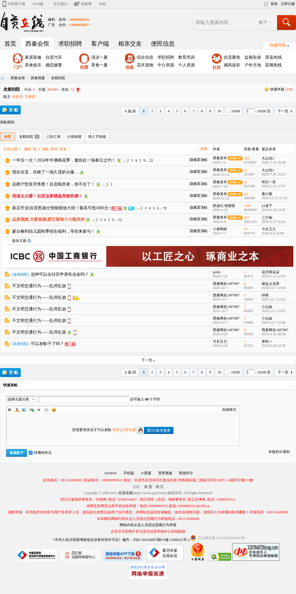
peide (217, 272)
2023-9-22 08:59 (274, 334)
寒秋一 (267, 341)
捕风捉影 (232, 65)
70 (164, 208)
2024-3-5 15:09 (273, 233)
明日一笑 (269, 182)
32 (245, 182)
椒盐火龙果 (270, 284)
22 (151, 160)
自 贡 (148, 487)
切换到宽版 (265, 4)
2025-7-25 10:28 (274, 162)
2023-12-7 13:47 (274, 311)
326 (246, 158)
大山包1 (268, 158)
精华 (54, 149)
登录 (274, 4)
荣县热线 (273, 57)
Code (46, 410)
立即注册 (288, 4)
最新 (27, 149)
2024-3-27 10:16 (274, 221)
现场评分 (186, 473)
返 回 (132, 111)
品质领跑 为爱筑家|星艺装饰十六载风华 (48, 219)
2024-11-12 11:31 (274, 198)
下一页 (283, 111)
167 (246, 217)
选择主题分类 (18, 399)
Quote (39, 410)
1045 (247, 206)
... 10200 (234, 111)
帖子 (263, 22)
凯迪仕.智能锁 (224, 206)
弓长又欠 (269, 229)
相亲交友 (130, 43)
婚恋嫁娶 (54, 65)
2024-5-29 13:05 (274, 210)
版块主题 (19, 241)
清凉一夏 (99, 57)
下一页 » (148, 360)
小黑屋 (146, 473)
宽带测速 (165, 473)
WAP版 (38, 4)
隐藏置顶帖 (198, 160)
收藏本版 (281, 89)
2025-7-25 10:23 (274, 174)
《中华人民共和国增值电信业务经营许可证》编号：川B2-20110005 (103, 540)
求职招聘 (70, 43)
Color (17, 410)
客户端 (100, 43)
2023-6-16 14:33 (274, 345)
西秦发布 (220, 158)
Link (32, 410)
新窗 (203, 149)
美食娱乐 (33, 65)
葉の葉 (267, 194)
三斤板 (267, 217)
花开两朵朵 (270, 272)
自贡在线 (2, 78)
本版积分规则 (279, 452)
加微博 (86, 4)
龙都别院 (58, 78)
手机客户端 (16, 4)
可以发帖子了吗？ (47, 343)
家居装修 (33, 57)
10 (219, 111)
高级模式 (229, 410)
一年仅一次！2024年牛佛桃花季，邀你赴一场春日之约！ (64, 160)
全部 (7, 137)
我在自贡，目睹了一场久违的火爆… (45, 172)
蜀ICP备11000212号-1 (173, 540)
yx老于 (267, 206)
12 (120, 220)
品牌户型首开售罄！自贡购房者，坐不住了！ (53, 184)
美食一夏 (99, 65)
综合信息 (145, 57)
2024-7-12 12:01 (274, 276)
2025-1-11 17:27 (274, 186)
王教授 (30, 97)
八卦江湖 (53, 137)
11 (245, 170)
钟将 (265, 295)
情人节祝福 (97, 137)
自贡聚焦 (232, 57)
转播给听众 (40, 453)
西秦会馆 (37, 43)
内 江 (160, 487)
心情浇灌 (74, 137)
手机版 (128, 473)
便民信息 (163, 43)
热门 (36, 149)
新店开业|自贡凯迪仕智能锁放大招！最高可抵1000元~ (61, 208)
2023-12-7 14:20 (274, 299)
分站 (102, 4)
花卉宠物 (145, 65)
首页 (10, 43)
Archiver (110, 473)
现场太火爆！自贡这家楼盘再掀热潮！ (47, 196)
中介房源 (165, 65)
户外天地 (252, 65)
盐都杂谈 (252, 57)
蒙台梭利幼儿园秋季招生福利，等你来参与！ (53, 231)
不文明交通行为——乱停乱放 (39, 286)
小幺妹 (267, 307)
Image (24, 410)
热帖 (45, 149)
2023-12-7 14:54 (274, 288)
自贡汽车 (54, 57)
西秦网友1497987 (226, 284)
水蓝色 (17, 97)
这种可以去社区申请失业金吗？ (60, 274)
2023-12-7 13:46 (274, 322)
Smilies (54, 410)
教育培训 (186, 57)
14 (245, 194)
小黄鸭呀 (220, 229)
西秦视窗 (38, 78)
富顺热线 (273, 65)
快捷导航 (278, 45)
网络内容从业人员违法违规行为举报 (148, 525)
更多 (63, 149)
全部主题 (10, 149)
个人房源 (186, 65)
